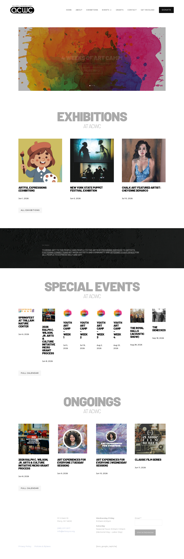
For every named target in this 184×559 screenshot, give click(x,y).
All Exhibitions (30, 210)
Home (69, 10)
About (79, 10)
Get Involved (147, 10)
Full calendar (30, 373)
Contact (132, 10)
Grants (119, 10)
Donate (166, 10)
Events (105, 10)
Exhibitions (92, 10)
